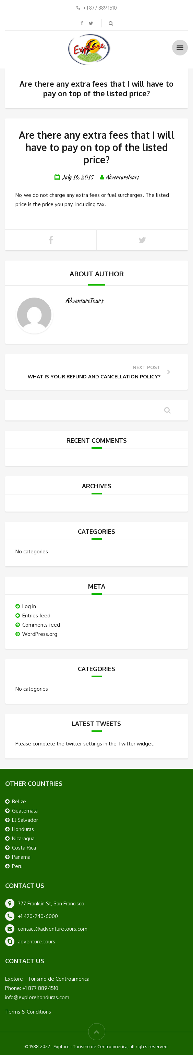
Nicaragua (23, 838)
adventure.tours (36, 941)
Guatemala (25, 810)
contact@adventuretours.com (52, 929)
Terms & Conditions (28, 1011)
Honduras (23, 829)
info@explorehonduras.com (37, 997)
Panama (21, 857)
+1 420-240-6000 (38, 916)
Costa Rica (24, 847)
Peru (17, 866)
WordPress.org (39, 634)
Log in (29, 606)
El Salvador (25, 820)
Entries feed (36, 615)
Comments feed (41, 624)
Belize (19, 801)
